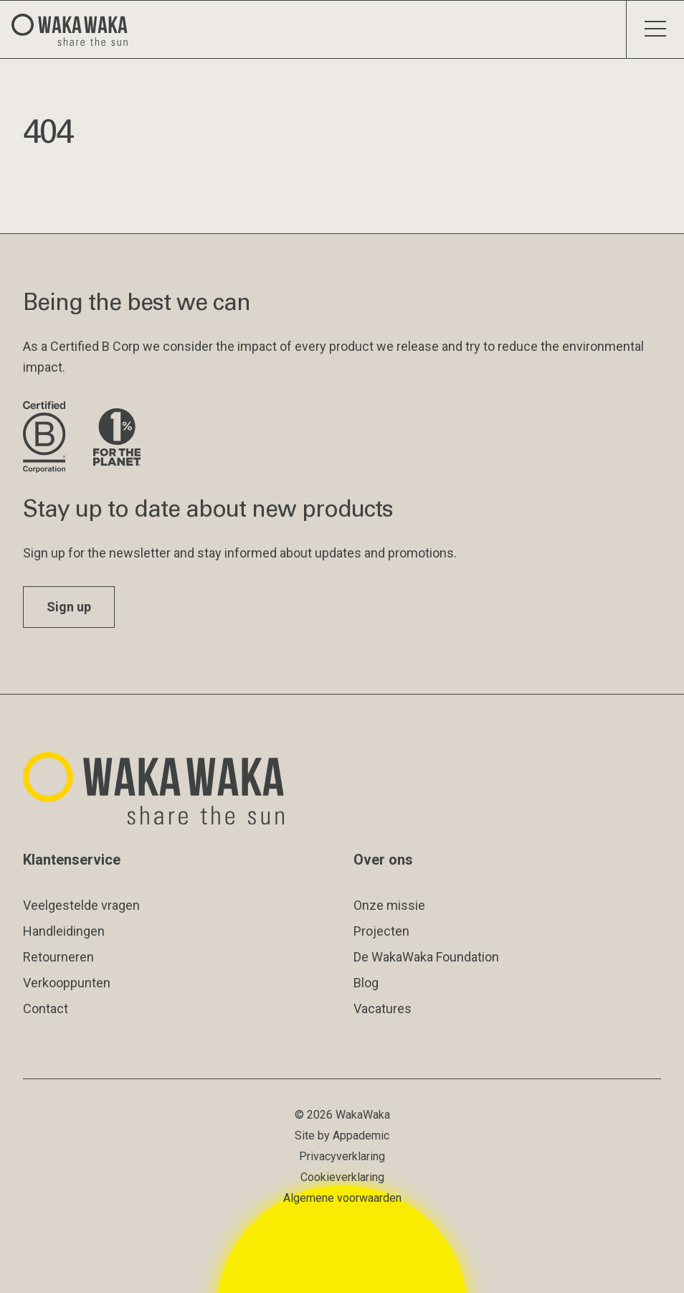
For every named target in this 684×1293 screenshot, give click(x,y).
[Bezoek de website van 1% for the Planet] (117, 438)
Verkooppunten (66, 982)
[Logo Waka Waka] (75, 29)
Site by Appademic (342, 1135)
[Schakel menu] (655, 29)
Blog (366, 982)
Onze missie (389, 905)
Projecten (381, 931)
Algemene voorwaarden (342, 1198)
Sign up (69, 606)
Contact (45, 1008)
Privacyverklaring (342, 1156)
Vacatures (382, 1008)
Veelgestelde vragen (81, 905)
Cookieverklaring (342, 1177)
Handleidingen (64, 931)
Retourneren (58, 956)
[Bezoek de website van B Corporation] (46, 438)
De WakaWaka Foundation (426, 956)
